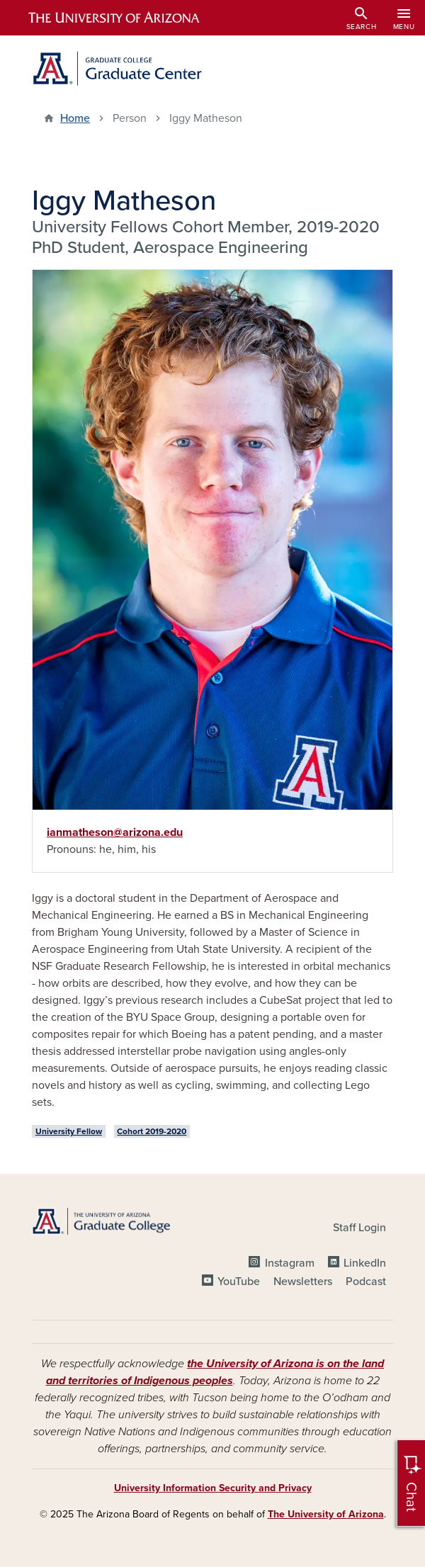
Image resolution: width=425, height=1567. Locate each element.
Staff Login (359, 1228)
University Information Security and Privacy (213, 1488)
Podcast (366, 1281)
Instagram (289, 1263)
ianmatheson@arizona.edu (115, 832)
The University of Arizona (326, 1514)
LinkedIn (365, 1263)
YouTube (238, 1281)
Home (75, 118)
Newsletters (302, 1281)
